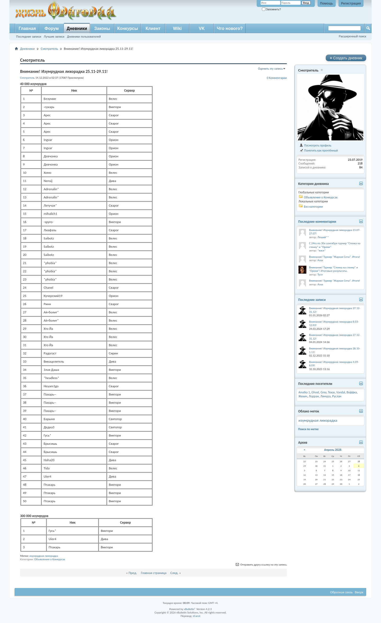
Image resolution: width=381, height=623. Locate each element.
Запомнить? (271, 9)
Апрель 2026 (332, 450)
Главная (27, 28)
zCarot (197, 616)
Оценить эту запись (270, 68)
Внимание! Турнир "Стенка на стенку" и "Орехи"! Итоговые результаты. (333, 269)
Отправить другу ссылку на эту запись (261, 564)
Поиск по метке (308, 429)
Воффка (352, 392)
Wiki (177, 28)
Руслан (336, 396)
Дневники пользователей (84, 36)
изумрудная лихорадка (44, 556)
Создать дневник (346, 58)
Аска (320, 260)
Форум (51, 28)
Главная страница (153, 573)
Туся (320, 274)
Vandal (340, 392)
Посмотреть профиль (315, 145)
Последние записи (28, 36)
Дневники (77, 28)
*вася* (322, 250)
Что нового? (230, 28)
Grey (323, 392)
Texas (331, 392)
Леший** (323, 237)
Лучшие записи (54, 36)
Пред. (133, 573)
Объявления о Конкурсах (49, 559)
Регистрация (351, 3)
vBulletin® (190, 609)
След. (174, 573)
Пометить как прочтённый (318, 150)
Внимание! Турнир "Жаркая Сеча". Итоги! (334, 257)
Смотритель (49, 49)
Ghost (315, 392)
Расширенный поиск (352, 36)
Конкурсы (127, 28)
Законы (102, 28)
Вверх (359, 592)
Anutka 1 (304, 392)
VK (202, 28)
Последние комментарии (317, 222)
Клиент (153, 28)
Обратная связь (341, 592)
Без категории (313, 206)
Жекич (302, 396)
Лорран (314, 396)
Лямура (325, 396)
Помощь (326, 3)
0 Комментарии (277, 78)
